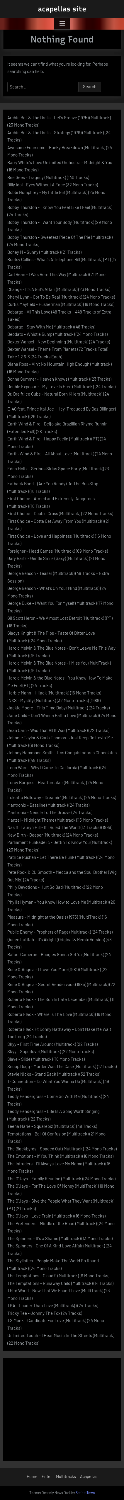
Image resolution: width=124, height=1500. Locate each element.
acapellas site (62, 9)
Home (32, 1476)
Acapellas (88, 1476)
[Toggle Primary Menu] (62, 24)
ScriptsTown (85, 1493)
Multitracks (66, 1476)
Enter (47, 1476)
